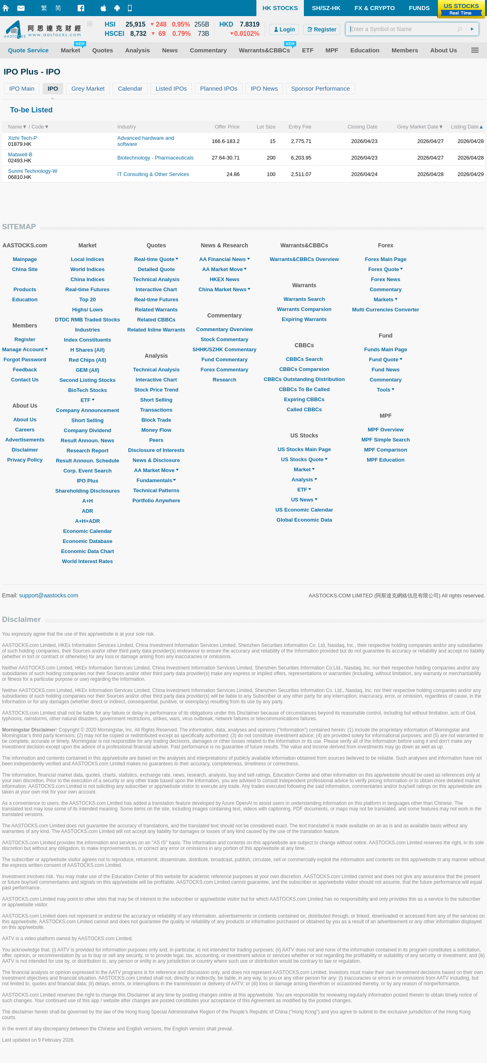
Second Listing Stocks (88, 380)
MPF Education (385, 460)
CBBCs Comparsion (304, 369)
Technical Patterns (156, 490)
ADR (87, 511)
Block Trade (156, 420)
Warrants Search (304, 299)
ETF (87, 400)
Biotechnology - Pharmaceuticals (156, 158)
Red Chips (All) (87, 360)
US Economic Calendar (304, 510)
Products (25, 289)
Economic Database (88, 541)
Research (225, 380)
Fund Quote (385, 359)
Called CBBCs (304, 409)
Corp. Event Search (87, 471)
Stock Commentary (224, 339)
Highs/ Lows (87, 310)
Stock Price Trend (156, 390)
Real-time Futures (88, 289)
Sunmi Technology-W (33, 171)
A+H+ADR (87, 521)
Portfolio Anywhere (156, 500)
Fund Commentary (224, 359)
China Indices (87, 279)
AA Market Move (156, 470)
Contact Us (25, 380)
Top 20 (87, 299)
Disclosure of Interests (156, 450)
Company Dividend (87, 430)
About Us (25, 419)
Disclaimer (25, 450)
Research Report (87, 451)
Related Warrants (156, 310)
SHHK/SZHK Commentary (224, 349)
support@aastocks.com (48, 595)
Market (304, 469)
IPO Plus (87, 481)
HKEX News (224, 279)
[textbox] (412, 29)
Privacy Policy (25, 460)
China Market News (224, 289)
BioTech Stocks (87, 390)
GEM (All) (87, 370)
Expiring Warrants (304, 319)
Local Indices (87, 259)
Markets (386, 299)
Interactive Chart (156, 289)
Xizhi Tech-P (22, 138)
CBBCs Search (304, 359)
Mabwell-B (20, 154)
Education (24, 299)
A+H (87, 501)
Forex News (385, 279)
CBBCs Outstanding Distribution (304, 379)
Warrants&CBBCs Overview (304, 259)
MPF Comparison (385, 450)
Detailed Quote (156, 269)
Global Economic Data (304, 520)
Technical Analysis (156, 279)
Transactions (156, 410)
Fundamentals (156, 480)
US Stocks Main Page (304, 449)
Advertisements (25, 440)
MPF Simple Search (385, 440)
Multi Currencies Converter (385, 310)
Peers (156, 440)
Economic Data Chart (87, 551)
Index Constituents (87, 340)
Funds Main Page (385, 349)
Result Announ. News (87, 440)
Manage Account (25, 349)
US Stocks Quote (304, 459)
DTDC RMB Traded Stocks (87, 320)
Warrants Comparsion (304, 309)
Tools (385, 390)
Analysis (304, 480)
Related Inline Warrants (156, 330)
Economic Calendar (87, 531)
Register (24, 339)
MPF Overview (386, 430)
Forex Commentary (224, 370)
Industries (87, 330)
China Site (25, 269)
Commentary (385, 289)
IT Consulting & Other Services (153, 174)
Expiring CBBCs (304, 399)
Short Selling (87, 420)
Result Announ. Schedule (87, 461)
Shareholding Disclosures (87, 491)
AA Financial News (224, 259)
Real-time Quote (156, 259)
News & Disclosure (156, 460)
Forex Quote (385, 269)
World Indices (87, 269)
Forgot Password (25, 359)
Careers (25, 430)
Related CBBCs (156, 320)
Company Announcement (87, 410)
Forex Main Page (386, 259)
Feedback (25, 370)
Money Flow (156, 430)
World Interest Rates (87, 561)
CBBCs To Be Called (304, 389)
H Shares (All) (87, 350)
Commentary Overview (224, 329)
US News (304, 500)
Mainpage (25, 259)
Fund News (386, 370)
